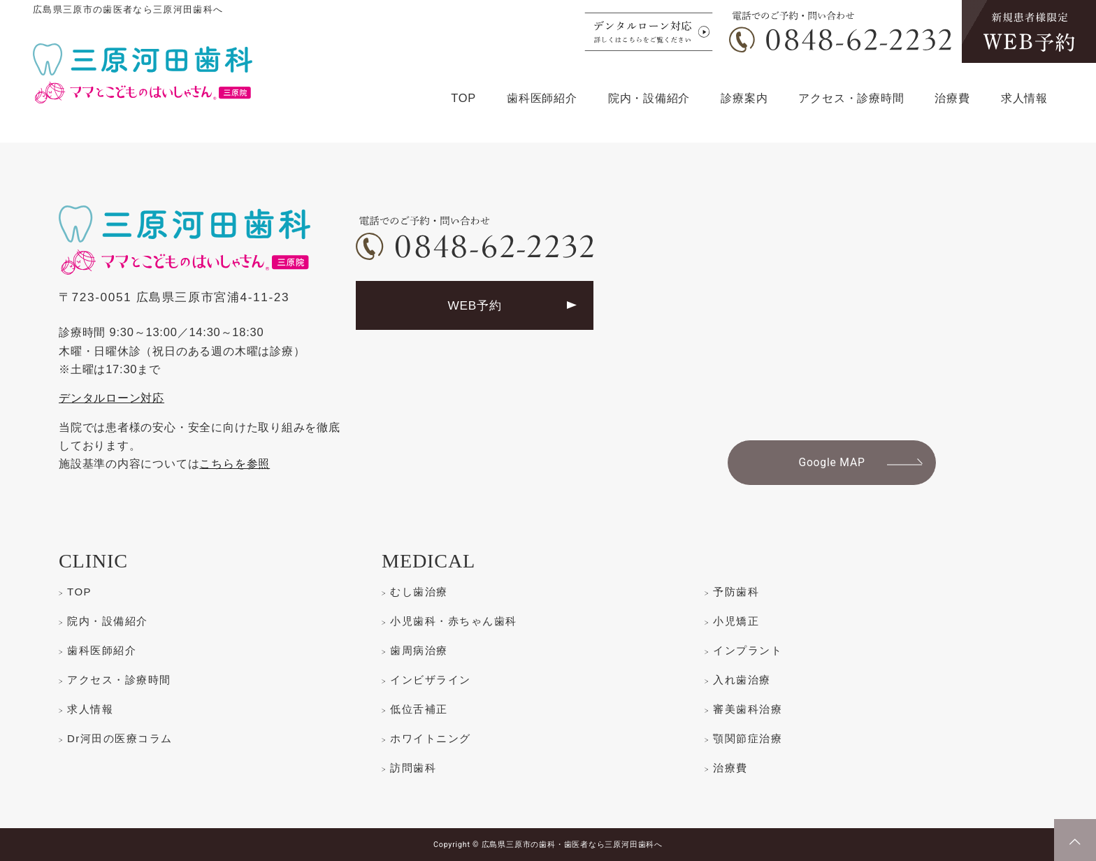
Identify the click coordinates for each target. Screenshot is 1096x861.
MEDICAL (428, 561)
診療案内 (744, 98)
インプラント (747, 650)
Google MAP (831, 462)
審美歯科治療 (747, 709)
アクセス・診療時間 (851, 98)
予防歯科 (736, 592)
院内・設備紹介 (649, 98)
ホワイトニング (430, 738)
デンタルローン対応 (111, 397)
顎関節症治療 (747, 738)
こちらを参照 (234, 463)
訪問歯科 (413, 768)
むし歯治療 (419, 592)
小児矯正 (736, 621)
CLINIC (93, 561)
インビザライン (430, 680)
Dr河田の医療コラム (120, 738)
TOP (463, 98)
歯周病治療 (419, 650)
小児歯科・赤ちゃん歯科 (453, 621)
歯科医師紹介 (542, 98)
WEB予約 (474, 305)
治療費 (952, 98)
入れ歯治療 (742, 680)
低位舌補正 (419, 709)
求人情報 (1024, 98)
